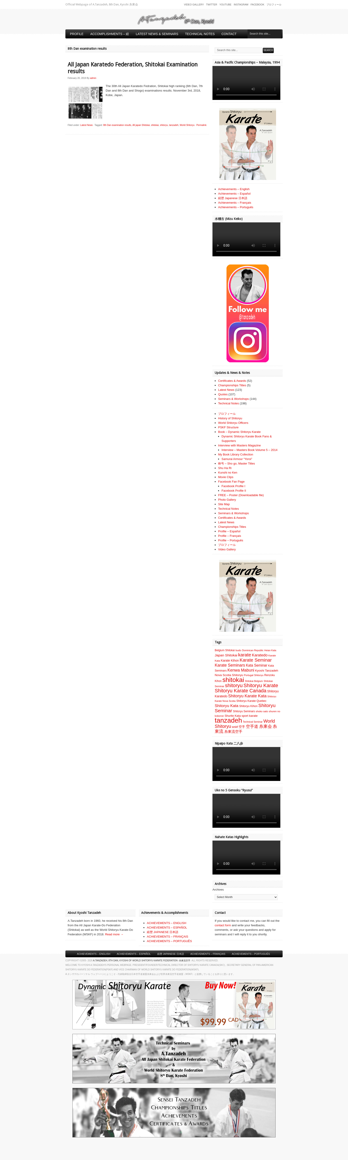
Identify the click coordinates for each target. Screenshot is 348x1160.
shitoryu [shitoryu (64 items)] (234, 685)
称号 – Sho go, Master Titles (236, 463)
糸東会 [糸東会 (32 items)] (265, 726)
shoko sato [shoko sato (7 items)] (262, 711)
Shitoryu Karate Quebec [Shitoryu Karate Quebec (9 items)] (251, 701)
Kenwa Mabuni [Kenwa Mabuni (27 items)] (240, 670)
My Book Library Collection (235, 454)
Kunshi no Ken (227, 472)
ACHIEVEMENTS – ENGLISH (166, 923)
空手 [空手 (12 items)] (242, 727)
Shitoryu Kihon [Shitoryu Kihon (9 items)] (248, 706)
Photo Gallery (227, 499)
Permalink (201, 125)
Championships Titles (232, 385)
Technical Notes (200, 34)
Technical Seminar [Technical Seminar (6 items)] (252, 721)
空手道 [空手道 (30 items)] (252, 726)
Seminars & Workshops (233, 399)
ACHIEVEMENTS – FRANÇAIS (167, 936)
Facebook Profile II (234, 490)
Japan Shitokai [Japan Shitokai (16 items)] (226, 655)
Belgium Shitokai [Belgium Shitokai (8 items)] (225, 650)
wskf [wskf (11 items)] (235, 727)
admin (93, 78)
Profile (76, 34)
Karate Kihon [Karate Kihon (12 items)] (230, 660)
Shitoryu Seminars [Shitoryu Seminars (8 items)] (244, 711)
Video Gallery (194, 4)
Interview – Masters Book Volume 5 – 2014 (249, 450)
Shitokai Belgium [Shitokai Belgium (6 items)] (254, 681)
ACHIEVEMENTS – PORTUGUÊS (169, 941)
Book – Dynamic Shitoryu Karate (239, 432)
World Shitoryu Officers (233, 422)
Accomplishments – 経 (109, 34)
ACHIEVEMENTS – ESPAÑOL (167, 927)
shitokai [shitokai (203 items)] (233, 679)
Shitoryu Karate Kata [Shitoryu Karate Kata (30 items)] (247, 695)
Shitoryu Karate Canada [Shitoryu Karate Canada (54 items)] (240, 690)
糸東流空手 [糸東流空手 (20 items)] (233, 731)
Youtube (225, 4)
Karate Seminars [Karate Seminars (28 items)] (230, 665)
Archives (218, 889)
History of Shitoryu (230, 418)
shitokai (155, 125)
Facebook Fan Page (231, 481)
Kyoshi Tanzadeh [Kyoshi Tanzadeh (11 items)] (266, 670)
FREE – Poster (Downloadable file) (241, 495)
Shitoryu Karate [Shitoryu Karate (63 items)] (260, 685)
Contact (229, 34)
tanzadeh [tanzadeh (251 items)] (228, 720)
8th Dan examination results (117, 125)
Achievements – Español (234, 193)
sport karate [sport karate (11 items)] (249, 715)
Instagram (241, 4)
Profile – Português (230, 540)
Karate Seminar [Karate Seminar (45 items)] (256, 660)
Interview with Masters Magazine (239, 445)
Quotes (223, 394)
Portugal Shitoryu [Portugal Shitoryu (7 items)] (253, 675)
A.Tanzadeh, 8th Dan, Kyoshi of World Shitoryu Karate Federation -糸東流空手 (141, 960)
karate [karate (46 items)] (244, 654)
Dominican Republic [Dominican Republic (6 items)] (253, 650)
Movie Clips (225, 477)
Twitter (211, 4)
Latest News (86, 125)
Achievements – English (234, 189)
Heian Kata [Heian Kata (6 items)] (270, 650)
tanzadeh (173, 125)
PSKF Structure (228, 427)
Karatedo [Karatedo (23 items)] (259, 655)
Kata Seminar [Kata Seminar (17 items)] (256, 665)
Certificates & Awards (232, 380)
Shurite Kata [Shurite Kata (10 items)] (233, 715)
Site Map (224, 504)
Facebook (257, 4)
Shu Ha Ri (224, 468)
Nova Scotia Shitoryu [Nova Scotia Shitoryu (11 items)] (229, 675)
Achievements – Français (234, 202)
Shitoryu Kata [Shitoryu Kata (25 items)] (226, 705)
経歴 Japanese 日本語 (232, 198)
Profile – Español (229, 531)
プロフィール (274, 4)
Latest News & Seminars (157, 34)
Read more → (114, 934)
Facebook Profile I (233, 486)
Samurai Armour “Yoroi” (237, 459)
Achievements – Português (235, 207)
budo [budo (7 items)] (238, 650)
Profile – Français (229, 536)
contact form (223, 925)
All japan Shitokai (141, 125)
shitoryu (164, 125)
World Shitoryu (187, 125)
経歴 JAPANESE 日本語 (162, 932)
